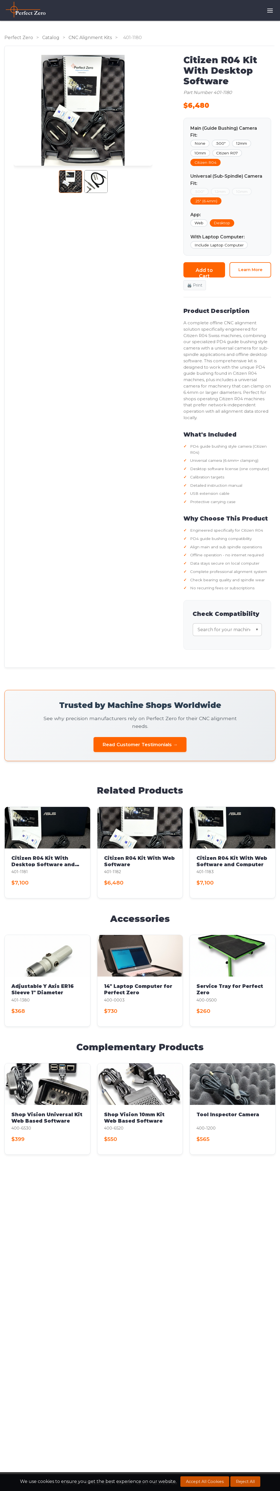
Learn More (250, 269)
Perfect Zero (18, 37)
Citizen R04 (205, 162)
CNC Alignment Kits (90, 37)
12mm (241, 143)
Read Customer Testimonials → (140, 744)
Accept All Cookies (205, 1481)
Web (199, 223)
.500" (221, 143)
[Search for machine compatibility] (227, 629)
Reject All (245, 1481)
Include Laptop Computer (219, 245)
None (200, 143)
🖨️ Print (194, 285)
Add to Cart (204, 272)
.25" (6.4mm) (206, 201)
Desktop (222, 223)
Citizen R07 (227, 153)
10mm (200, 153)
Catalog (50, 37)
